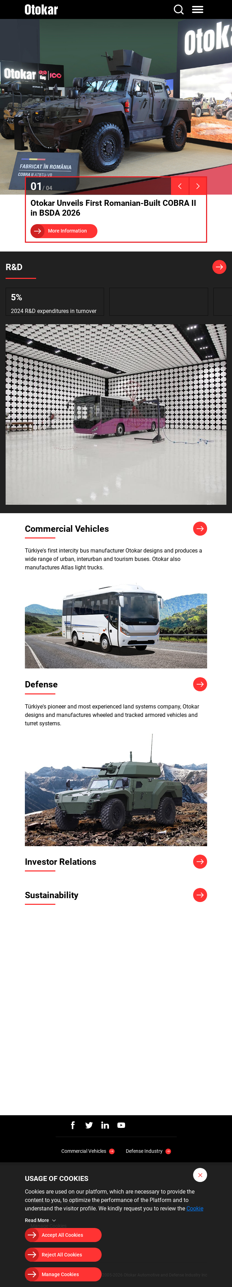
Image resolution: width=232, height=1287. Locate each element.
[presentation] (180, 186)
